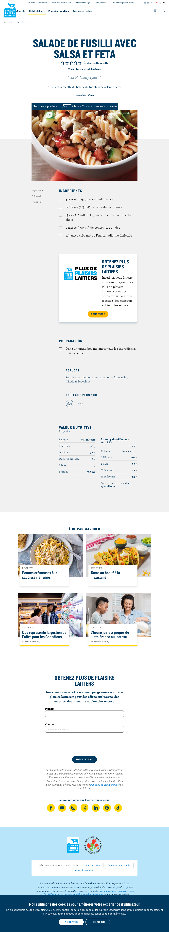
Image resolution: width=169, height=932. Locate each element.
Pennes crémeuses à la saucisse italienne (39, 575)
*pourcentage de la (116, 484)
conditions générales (113, 913)
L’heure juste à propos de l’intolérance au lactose (110, 634)
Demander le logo (82, 2)
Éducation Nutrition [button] (81, 11)
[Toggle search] (163, 11)
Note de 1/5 (63, 63)
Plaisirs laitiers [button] (56, 11)
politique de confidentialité (105, 784)
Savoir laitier (93, 865)
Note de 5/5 (80, 63)
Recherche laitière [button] (108, 11)
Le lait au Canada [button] (33, 11)
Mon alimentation (84, 870)
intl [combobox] (160, 2)
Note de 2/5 (67, 63)
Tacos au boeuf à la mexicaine (105, 575)
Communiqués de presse (123, 2)
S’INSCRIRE (98, 314)
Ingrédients (37, 190)
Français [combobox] (146, 2)
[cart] (155, 11)
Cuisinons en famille (119, 865)
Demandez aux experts (37, 2)
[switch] (89, 106)
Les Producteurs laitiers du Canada (10, 10)
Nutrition (36, 201)
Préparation (37, 196)
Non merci (98, 922)
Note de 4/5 (75, 63)
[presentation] (84, 744)
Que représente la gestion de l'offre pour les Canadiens (44, 634)
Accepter (71, 922)
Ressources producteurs (61, 2)
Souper (73, 77)
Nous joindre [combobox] (100, 2)
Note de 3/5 (71, 63)
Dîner (84, 77)
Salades (96, 77)
